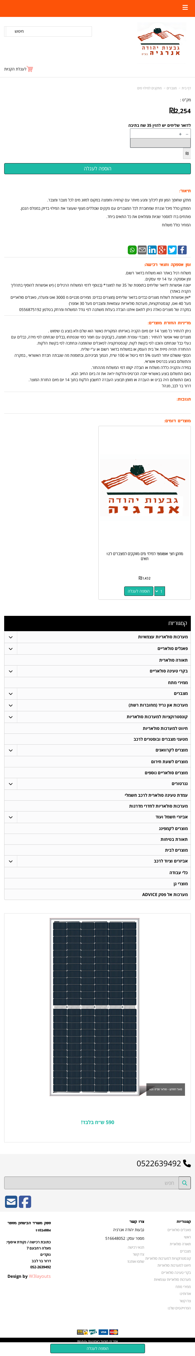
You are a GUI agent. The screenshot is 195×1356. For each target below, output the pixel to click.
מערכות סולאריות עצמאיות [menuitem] (163, 637)
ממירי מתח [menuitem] (178, 683)
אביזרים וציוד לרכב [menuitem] (171, 867)
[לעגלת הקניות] (19, 69)
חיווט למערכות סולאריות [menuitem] (165, 729)
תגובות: (184, 399)
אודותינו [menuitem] (185, 1301)
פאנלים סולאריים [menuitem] (172, 648)
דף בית (186, 88)
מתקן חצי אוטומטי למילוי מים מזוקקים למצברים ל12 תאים (144, 556)
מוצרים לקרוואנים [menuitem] (171, 752)
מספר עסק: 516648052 (124, 1245)
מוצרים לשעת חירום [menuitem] (169, 764)
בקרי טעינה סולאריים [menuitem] (168, 671)
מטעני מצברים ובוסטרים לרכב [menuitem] (160, 741)
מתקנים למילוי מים (149, 88)
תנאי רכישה (136, 1254)
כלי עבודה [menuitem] (178, 878)
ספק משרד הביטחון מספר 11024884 (29, 1234)
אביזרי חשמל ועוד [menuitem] (171, 821)
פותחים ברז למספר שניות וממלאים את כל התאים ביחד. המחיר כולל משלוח (148, 220)
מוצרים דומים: (177, 421)
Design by (29, 1283)
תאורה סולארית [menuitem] (173, 660)
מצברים (172, 88)
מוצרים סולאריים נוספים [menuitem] (166, 775)
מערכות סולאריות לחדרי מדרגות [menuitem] (158, 810)
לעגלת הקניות (15, 69)
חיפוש (19, 31)
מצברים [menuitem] (181, 694)
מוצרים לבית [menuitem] (176, 855)
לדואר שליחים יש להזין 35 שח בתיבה (159, 125)
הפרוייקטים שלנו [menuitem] (180, 1315)
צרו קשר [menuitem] (185, 1308)
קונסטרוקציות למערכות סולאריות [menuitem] (157, 718)
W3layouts (40, 1283)
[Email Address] (11, 1212)
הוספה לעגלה (139, 591)
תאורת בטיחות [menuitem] (174, 844)
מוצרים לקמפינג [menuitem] (173, 833)
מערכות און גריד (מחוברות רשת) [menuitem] (158, 706)
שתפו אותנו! (136, 1268)
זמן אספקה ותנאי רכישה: (167, 264)
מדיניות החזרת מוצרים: (169, 323)
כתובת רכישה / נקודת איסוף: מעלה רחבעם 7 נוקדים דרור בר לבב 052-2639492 (28, 1262)
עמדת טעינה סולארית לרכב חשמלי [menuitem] (156, 798)
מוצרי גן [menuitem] (180, 890)
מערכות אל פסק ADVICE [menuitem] (165, 901)
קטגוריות (177, 623)
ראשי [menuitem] (187, 1244)
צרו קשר (136, 1229)
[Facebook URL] (25, 1212)
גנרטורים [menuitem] (179, 787)
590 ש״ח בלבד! (97, 1129)
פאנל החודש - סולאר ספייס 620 (165, 1096)
